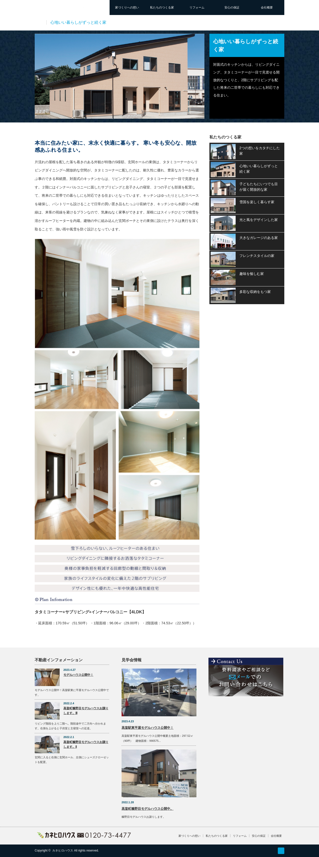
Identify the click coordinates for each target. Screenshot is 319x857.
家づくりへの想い (127, 7)
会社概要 (267, 7)
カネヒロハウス (62, 850)
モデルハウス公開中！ (78, 675)
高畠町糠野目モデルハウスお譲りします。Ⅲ (85, 711)
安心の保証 (231, 7)
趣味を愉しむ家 (251, 274)
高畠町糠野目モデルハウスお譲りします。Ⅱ (85, 744)
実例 (39, 22)
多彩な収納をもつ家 (255, 292)
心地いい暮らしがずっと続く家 (258, 168)
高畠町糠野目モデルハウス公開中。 (147, 809)
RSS (281, 851)
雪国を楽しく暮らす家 (256, 202)
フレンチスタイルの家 (256, 256)
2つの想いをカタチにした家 (259, 150)
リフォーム (196, 7)
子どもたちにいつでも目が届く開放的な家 (258, 186)
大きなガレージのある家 (258, 238)
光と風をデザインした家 (258, 220)
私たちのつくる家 (162, 7)
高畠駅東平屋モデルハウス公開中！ (147, 728)
